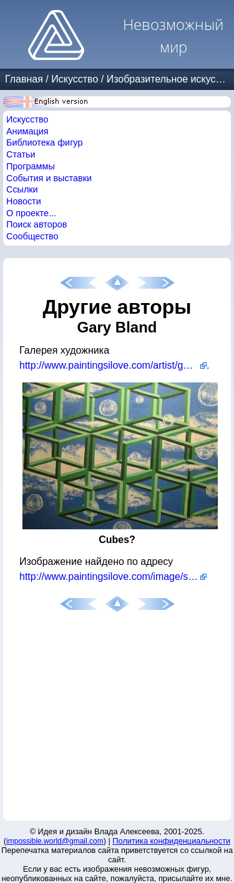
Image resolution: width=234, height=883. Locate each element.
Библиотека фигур (44, 142)
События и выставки (49, 178)
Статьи (21, 154)
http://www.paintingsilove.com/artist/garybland (113, 365)
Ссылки (22, 189)
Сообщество (32, 236)
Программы (30, 166)
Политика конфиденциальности (171, 841)
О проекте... (31, 213)
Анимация (27, 131)
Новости (23, 201)
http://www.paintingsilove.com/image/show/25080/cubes (113, 576)
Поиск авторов (36, 224)
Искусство (74, 79)
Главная (24, 79)
